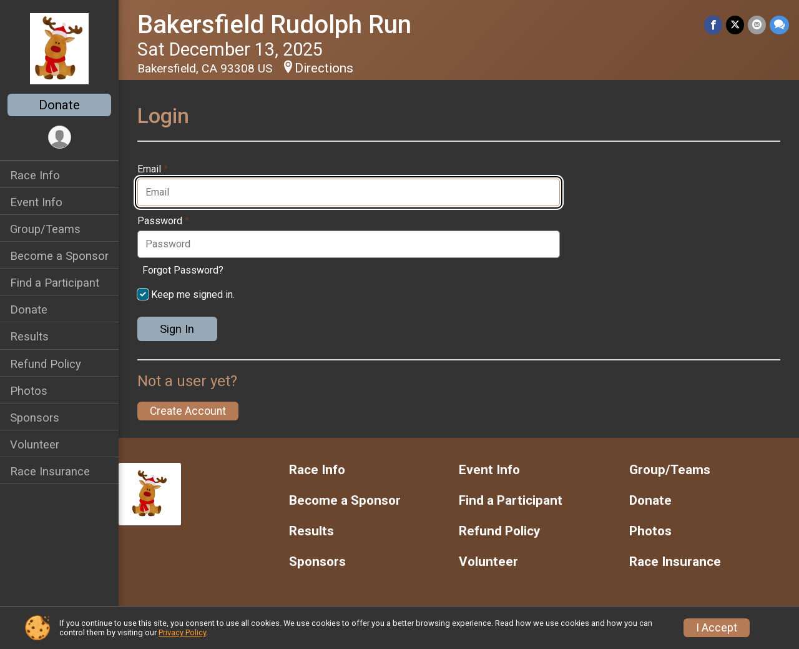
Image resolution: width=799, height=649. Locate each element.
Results (29, 336)
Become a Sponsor (59, 255)
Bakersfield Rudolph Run (274, 24)
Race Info (35, 175)
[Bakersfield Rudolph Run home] (59, 48)
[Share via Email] (757, 25)
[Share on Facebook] (713, 25)
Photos (28, 390)
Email (152, 169)
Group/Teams (45, 228)
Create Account (188, 411)
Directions (324, 68)
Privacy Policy (182, 632)
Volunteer (34, 444)
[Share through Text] (779, 25)
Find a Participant (54, 282)
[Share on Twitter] (735, 25)
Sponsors (34, 417)
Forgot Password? (182, 270)
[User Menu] (59, 137)
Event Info (36, 202)
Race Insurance (50, 471)
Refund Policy (45, 363)
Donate (59, 104)
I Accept (716, 628)
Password (163, 221)
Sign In (177, 328)
